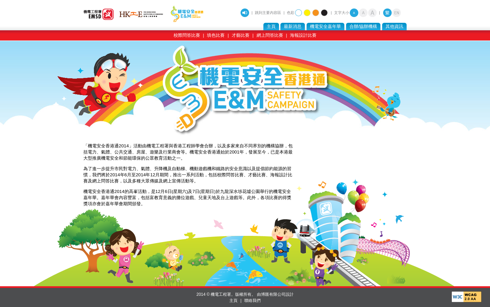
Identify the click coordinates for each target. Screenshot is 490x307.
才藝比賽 (240, 35)
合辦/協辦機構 (363, 26)
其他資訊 (394, 26)
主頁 (271, 26)
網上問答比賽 (270, 35)
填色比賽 (216, 35)
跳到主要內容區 (268, 13)
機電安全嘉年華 (325, 26)
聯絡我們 (252, 300)
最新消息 (292, 26)
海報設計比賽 (303, 35)
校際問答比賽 (187, 35)
